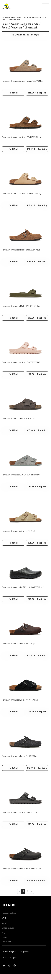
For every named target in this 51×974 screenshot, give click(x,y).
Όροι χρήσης (24, 951)
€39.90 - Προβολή (37, 824)
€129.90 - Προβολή (37, 768)
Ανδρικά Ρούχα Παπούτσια (24, 24)
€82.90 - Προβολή (37, 486)
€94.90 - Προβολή (37, 711)
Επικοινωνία (6, 941)
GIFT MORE (8, 905)
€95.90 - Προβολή (37, 543)
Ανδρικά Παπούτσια (12, 27)
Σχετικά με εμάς (8, 928)
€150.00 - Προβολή (37, 430)
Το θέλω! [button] (13, 92)
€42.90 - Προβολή (37, 374)
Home (5, 24)
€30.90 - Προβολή (37, 318)
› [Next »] (31, 891)
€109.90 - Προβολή (37, 149)
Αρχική (4, 923)
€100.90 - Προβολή (37, 205)
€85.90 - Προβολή (37, 92)
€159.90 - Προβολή (37, 261)
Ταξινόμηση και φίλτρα (26, 35)
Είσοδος (4, 937)
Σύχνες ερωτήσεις (10, 957)
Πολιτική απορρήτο (9, 951)
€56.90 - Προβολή (37, 599)
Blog (3, 932)
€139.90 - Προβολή (37, 655)
